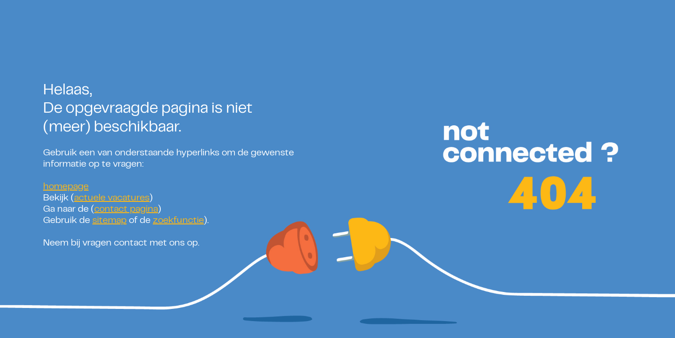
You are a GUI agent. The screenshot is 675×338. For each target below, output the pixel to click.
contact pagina (126, 210)
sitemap (109, 221)
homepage (66, 187)
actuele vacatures (112, 198)
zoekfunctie (178, 221)
